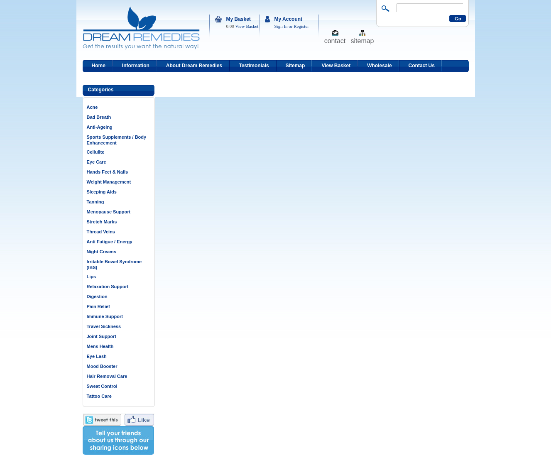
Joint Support (102, 336)
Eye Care (96, 161)
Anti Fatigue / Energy (109, 241)
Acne (92, 107)
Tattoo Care (99, 396)
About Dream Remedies (194, 66)
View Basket (247, 26)
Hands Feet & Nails (107, 171)
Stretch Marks (102, 221)
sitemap (362, 40)
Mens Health (100, 346)
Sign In (281, 26)
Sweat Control (102, 386)
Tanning (95, 201)
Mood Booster (102, 366)
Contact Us (422, 66)
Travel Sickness (104, 326)
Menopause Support (109, 211)
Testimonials (254, 66)
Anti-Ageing (100, 127)
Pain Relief (98, 306)
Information (135, 66)
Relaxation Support (108, 286)
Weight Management (109, 181)
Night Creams (102, 251)
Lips (91, 276)
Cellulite (96, 151)
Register (301, 26)
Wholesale (379, 66)
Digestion (97, 296)
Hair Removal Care (107, 376)
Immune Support (105, 316)
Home (98, 66)
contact (335, 40)
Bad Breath (99, 117)
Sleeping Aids (102, 191)
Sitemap (295, 66)
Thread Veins (101, 231)
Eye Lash (97, 356)
